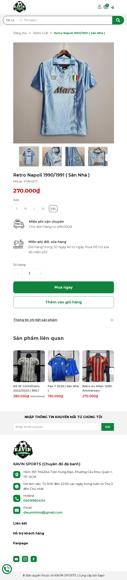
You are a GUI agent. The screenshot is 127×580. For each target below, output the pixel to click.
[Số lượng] (29, 273)
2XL (53, 208)
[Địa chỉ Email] (63, 427)
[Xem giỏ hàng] (106, 7)
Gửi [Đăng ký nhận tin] (107, 427)
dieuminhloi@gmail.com (42, 512)
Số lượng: (19, 265)
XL (43, 208)
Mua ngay (64, 287)
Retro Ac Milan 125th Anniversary (97, 388)
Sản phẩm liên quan (38, 338)
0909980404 (34, 501)
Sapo (101, 575)
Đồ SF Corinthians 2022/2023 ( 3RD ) (26, 388)
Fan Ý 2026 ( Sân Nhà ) (63, 388)
